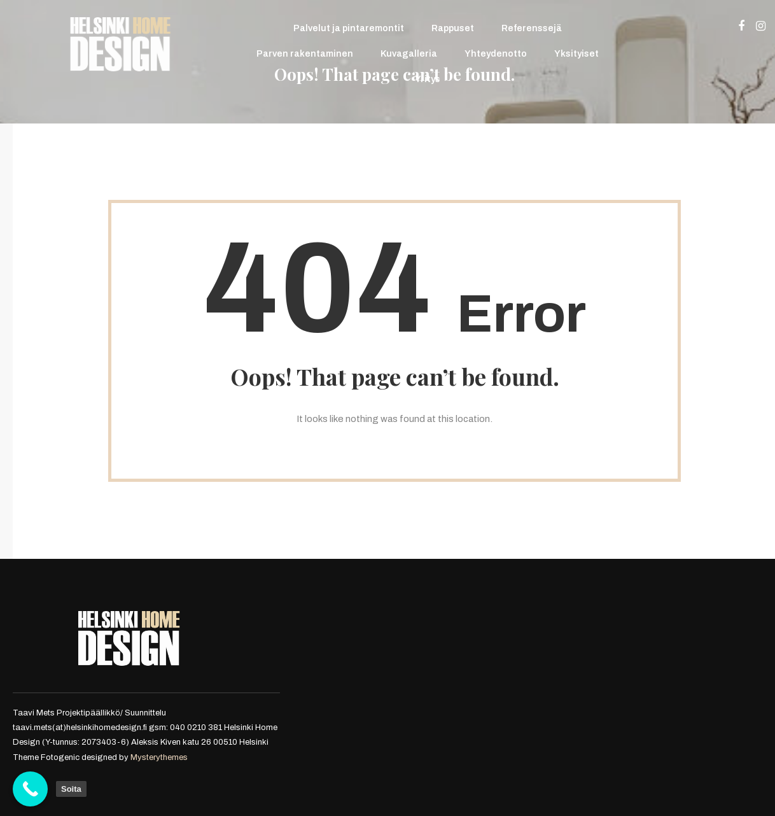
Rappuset (452, 28)
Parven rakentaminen (304, 54)
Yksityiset (576, 54)
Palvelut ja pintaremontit (348, 28)
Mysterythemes (159, 757)
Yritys (427, 79)
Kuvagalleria (409, 54)
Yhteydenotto (495, 54)
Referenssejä (531, 28)
